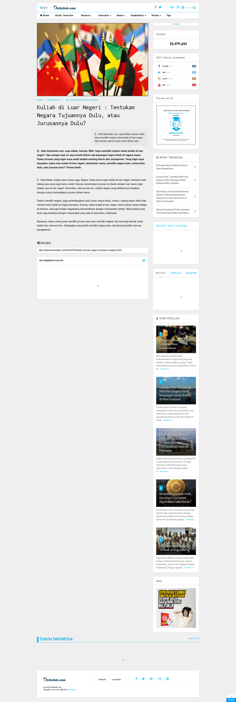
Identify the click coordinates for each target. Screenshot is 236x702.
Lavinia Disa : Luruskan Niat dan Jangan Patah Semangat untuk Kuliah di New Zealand (175, 393)
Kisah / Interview (64, 15)
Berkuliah (176, 24)
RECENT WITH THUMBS (171, 225)
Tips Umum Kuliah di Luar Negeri (82, 100)
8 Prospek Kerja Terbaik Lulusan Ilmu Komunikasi (175, 344)
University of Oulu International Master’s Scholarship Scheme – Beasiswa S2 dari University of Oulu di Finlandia (174, 441)
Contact (231, 700)
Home (44, 15)
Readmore (164, 369)
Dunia (121, 15)
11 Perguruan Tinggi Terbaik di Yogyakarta (174, 548)
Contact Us (116, 680)
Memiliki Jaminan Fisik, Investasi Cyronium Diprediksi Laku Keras (175, 498)
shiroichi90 (72, 690)
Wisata (156, 15)
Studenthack (138, 15)
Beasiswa (85, 15)
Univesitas (104, 15)
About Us (102, 680)
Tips (168, 15)
